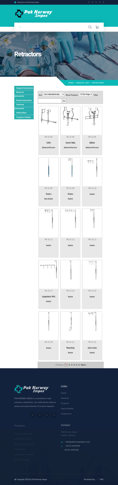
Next (83, 365)
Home (71, 83)
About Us (65, 400)
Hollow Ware (21, 113)
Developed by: (89, 479)
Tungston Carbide (23, 117)
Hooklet (70, 199)
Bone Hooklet (48, 199)
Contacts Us (66, 415)
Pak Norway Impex (39, 479)
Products (65, 405)
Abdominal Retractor (48, 147)
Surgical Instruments (24, 88)
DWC (102, 479)
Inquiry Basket (67, 410)
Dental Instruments (24, 100)
